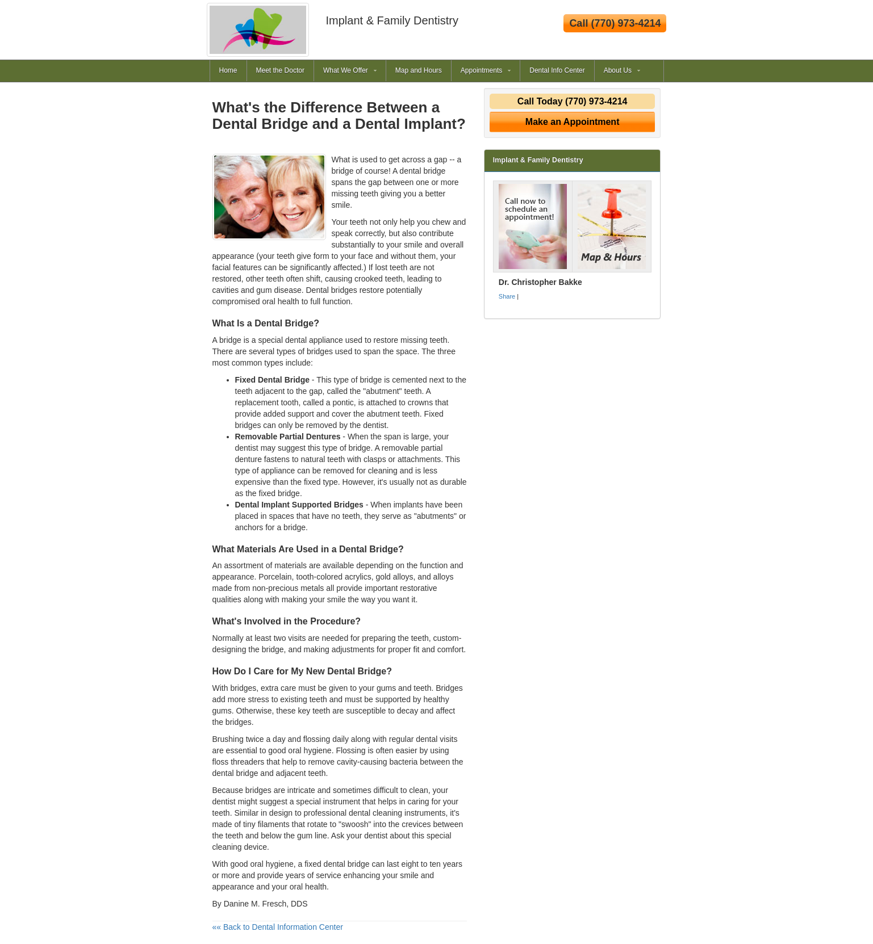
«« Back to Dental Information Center (277, 927)
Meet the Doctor (280, 70)
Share (507, 296)
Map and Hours (418, 70)
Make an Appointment (572, 122)
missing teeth (423, 340)
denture (248, 459)
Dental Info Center (556, 70)
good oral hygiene (261, 864)
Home (228, 70)
